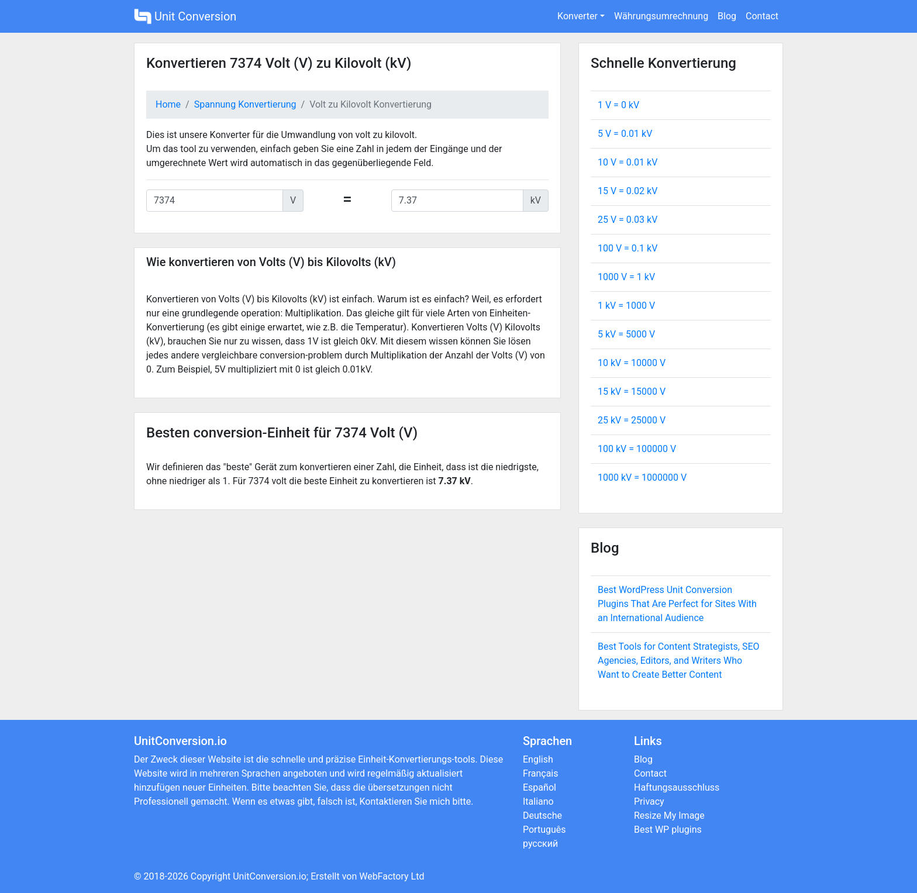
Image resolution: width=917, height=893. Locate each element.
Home (168, 104)
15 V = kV (627, 190)
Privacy (649, 801)
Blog (727, 16)
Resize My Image (669, 815)
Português (544, 829)
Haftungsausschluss (676, 787)
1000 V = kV (626, 276)
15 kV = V (632, 391)
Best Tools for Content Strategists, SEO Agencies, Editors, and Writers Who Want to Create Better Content (679, 660)
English (538, 759)
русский (540, 843)
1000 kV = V (642, 477)
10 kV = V (632, 362)
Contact (762, 16)
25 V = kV (627, 219)
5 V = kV (625, 133)
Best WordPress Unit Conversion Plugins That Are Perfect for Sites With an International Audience (677, 603)
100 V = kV (627, 248)
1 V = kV (618, 105)
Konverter (577, 16)
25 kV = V (632, 420)
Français (541, 773)
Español (539, 787)
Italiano (538, 801)
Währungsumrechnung (661, 16)
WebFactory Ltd (391, 876)
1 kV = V (626, 305)
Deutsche (542, 815)
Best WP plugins (668, 829)
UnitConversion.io (269, 876)
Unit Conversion (185, 16)
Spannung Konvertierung (245, 104)
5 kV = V (626, 334)
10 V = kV (627, 162)
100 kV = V (637, 448)
